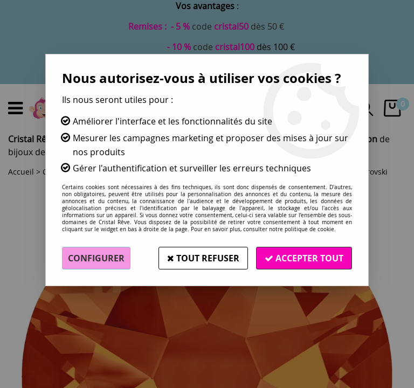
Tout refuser (203, 258)
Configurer (96, 258)
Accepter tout (304, 258)
